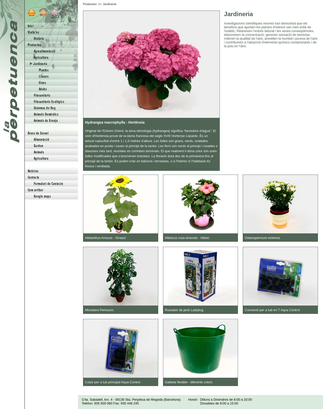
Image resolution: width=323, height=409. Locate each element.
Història (39, 38)
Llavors (43, 76)
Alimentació (41, 139)
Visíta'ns (33, 32)
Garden (38, 146)
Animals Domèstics (46, 114)
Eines (42, 82)
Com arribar (35, 190)
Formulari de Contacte (48, 183)
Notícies (33, 171)
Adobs (43, 89)
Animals (39, 152)
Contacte (33, 177)
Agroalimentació (44, 51)
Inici (31, 26)
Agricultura (41, 57)
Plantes (43, 70)
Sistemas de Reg (45, 108)
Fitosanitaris (42, 95)
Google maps (42, 196)
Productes (34, 45)
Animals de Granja (46, 120)
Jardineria (38, 64)
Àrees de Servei (38, 133)
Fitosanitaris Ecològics (49, 101)
